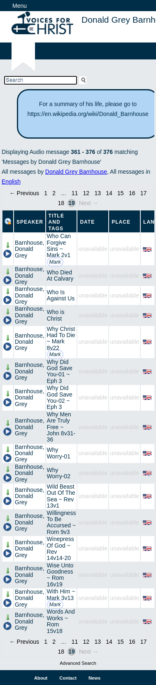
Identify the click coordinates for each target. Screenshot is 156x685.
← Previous (24, 193)
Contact (68, 678)
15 (120, 193)
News (94, 678)
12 (86, 193)
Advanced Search (78, 663)
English (11, 181)
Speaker (29, 222)
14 (109, 193)
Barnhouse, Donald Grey (29, 249)
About (40, 678)
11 (75, 193)
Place (121, 222)
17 (143, 193)
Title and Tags (56, 222)
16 (132, 193)
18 (61, 203)
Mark (55, 262)
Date (87, 222)
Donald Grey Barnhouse (76, 171)
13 (97, 193)
